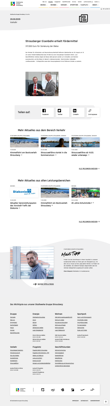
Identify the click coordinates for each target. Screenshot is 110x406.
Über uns (45, 2)
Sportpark (75, 5)
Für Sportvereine (81, 325)
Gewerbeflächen (59, 355)
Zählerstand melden (38, 328)
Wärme (34, 322)
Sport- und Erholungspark (84, 317)
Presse (12, 328)
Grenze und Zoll (37, 361)
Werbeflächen (58, 358)
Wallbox (35, 325)
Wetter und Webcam (38, 355)
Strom (34, 320)
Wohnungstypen (59, 328)
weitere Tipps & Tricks (43, 284)
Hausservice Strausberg (61, 322)
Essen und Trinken (82, 330)
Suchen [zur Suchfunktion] (96, 2)
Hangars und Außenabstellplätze (41, 363)
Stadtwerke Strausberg (39, 317)
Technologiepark (59, 353)
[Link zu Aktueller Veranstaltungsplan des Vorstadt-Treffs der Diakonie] (24, 193)
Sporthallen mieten (82, 320)
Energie (44, 5)
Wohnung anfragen (60, 325)
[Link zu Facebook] (47, 112)
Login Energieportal (38, 330)
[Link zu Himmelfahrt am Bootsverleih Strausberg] (24, 142)
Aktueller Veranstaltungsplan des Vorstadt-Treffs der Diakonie (23, 206)
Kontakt (80, 2)
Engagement (57, 2)
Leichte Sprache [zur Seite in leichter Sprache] (87, 2)
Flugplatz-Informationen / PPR (41, 353)
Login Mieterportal (60, 330)
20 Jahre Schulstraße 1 (81, 203)
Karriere (74, 2)
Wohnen (54, 5)
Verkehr (65, 5)
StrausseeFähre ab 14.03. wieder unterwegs (82, 154)
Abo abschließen (14, 355)
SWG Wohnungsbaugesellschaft (63, 317)
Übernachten (80, 328)
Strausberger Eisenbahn (16, 350)
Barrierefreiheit (95, 401)
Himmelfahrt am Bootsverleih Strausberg (23, 154)
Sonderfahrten (14, 358)
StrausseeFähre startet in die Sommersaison (54, 154)
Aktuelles (50, 2)
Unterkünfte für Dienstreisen (62, 366)
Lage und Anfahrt (37, 358)
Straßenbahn (13, 361)
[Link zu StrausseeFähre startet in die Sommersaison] (55, 142)
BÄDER (96, 5)
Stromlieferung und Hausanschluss (64, 363)
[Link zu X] (62, 112)
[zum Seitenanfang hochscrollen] (106, 402)
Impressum (75, 401)
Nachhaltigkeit (14, 325)
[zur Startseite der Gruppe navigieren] (16, 3)
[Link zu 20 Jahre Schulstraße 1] (85, 193)
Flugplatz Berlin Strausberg (40, 350)
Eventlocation (58, 361)
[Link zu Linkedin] (78, 112)
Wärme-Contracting (60, 350)
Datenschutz (84, 401)
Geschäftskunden (66, 2)
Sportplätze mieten (82, 322)
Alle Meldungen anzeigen (88, 169)
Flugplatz (85, 5)
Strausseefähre (14, 363)
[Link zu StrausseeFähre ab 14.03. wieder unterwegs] (85, 142)
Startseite (12, 317)
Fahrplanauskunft (15, 353)
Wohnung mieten (59, 320)
